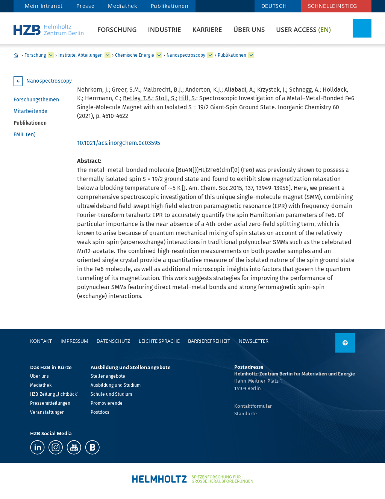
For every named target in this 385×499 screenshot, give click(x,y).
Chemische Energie (134, 55)
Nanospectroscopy (186, 55)
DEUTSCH (274, 5)
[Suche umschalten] (362, 28)
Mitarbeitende (30, 111)
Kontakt (41, 341)
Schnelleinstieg (333, 5)
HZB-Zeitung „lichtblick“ (54, 394)
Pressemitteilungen (50, 403)
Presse (85, 5)
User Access (303, 29)
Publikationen (170, 5)
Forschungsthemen (36, 99)
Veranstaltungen (47, 412)
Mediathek (122, 5)
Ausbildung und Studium (116, 385)
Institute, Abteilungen (80, 55)
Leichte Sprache (159, 341)
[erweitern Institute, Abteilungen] (108, 55)
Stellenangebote (108, 376)
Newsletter (253, 341)
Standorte (245, 413)
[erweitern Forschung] (51, 55)
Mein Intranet (44, 5)
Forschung (116, 29)
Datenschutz (113, 341)
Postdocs (100, 412)
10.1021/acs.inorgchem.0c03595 (118, 142)
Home (16, 55)
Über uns (249, 29)
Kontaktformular (253, 406)
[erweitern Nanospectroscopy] (210, 55)
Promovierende (107, 403)
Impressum (74, 341)
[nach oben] (345, 343)
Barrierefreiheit (209, 341)
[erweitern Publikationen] (251, 55)
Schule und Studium (111, 394)
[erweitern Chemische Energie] (159, 55)
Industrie (164, 29)
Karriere (207, 29)
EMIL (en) (25, 134)
